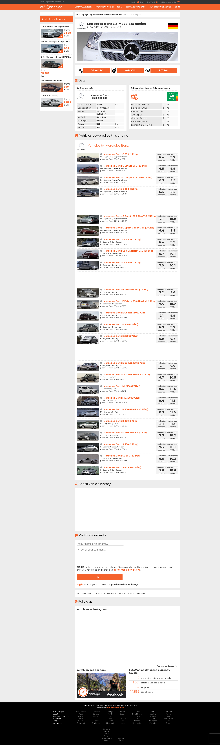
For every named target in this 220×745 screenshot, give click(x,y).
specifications (97, 14)
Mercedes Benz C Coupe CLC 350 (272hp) (127, 177)
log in (80, 584)
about (42, 2)
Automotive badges (160, 7)
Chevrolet (81, 723)
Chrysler (96, 711)
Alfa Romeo (81, 711)
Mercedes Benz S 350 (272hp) (120, 444)
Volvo (106, 740)
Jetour (123, 718)
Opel (153, 718)
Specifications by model (108, 7)
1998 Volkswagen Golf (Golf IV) (55, 42)
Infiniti (123, 711)
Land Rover (137, 714)
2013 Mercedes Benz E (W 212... (56, 57)
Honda (110, 721)
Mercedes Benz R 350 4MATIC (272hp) (125, 409)
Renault (168, 711)
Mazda (137, 721)
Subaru (106, 729)
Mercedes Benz (114, 14)
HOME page (82, 14)
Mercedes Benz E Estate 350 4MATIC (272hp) (129, 301)
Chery (80, 721)
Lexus (137, 716)
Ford (110, 716)
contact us (59, 2)
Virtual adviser (83, 7)
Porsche (152, 723)
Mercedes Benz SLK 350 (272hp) (122, 467)
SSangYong (169, 718)
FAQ (55, 721)
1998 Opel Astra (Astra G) (52, 80)
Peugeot (153, 721)
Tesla (107, 733)
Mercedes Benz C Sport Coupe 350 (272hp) (128, 227)
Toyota (107, 736)
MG (137, 718)
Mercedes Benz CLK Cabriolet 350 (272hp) (128, 250)
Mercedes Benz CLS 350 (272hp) (122, 262)
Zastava (121, 738)
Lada (123, 723)
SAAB (168, 716)
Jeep (123, 716)
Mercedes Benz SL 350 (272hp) (121, 455)
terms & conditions (61, 716)
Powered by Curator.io (167, 665)
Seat (168, 721)
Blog (177, 7)
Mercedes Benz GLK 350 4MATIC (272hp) (127, 374)
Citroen (96, 714)
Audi (81, 714)
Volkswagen (106, 738)
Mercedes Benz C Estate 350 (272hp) (125, 165)
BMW (80, 716)
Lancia (137, 711)
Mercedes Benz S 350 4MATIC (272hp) (125, 432)
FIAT (110, 714)
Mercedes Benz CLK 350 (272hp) (122, 239)
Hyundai (110, 723)
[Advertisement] (201, 58)
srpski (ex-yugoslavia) (169, 2)
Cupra (96, 716)
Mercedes (137, 723)
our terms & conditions (127, 569)
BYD (81, 718)
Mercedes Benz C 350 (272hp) (120, 154)
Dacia (96, 721)
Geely (110, 718)
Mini (153, 711)
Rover (168, 714)
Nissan (153, 716)
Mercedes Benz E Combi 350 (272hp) (124, 312)
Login (135, 2)
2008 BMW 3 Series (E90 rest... (55, 27)
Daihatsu (96, 723)
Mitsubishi (153, 714)
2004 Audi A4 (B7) (49, 96)
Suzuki (106, 731)
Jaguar (123, 714)
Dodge (110, 711)
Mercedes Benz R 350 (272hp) (120, 421)
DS (96, 718)
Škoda (121, 740)
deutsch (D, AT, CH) (149, 2)
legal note (50, 2)
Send (99, 577)
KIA (123, 721)
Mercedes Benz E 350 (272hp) (120, 324)
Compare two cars (136, 7)
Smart (168, 723)
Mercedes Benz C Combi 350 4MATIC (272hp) (129, 216)
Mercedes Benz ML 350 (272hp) (121, 386)
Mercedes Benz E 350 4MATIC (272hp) (125, 289)
